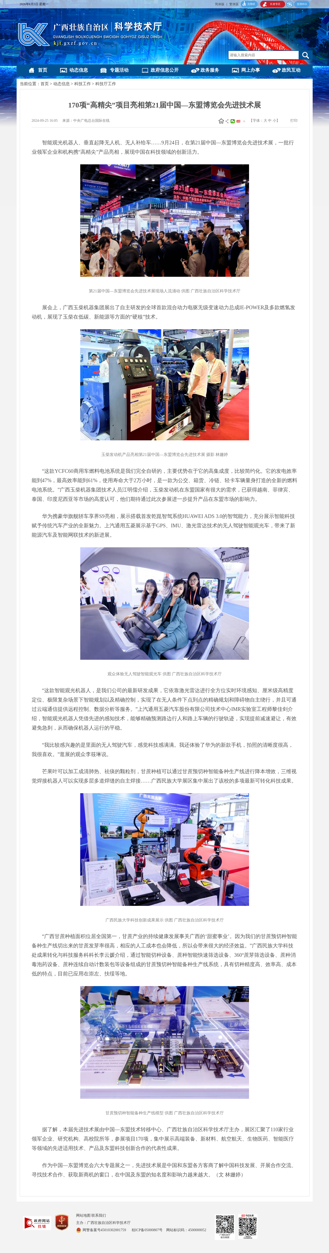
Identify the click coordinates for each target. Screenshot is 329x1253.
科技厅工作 (105, 84)
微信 (233, 121)
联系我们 (98, 1215)
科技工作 (82, 84)
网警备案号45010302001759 (105, 1230)
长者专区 (275, 4)
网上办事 (250, 70)
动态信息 (78, 70)
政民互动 (291, 70)
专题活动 (119, 70)
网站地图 (83, 1215)
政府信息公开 (165, 70)
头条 (238, 121)
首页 (42, 70)
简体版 (219, 4)
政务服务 (209, 70)
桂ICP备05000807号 (149, 1230)
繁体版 (234, 4)
